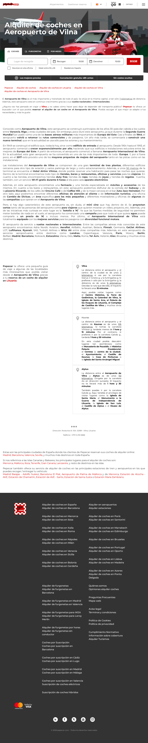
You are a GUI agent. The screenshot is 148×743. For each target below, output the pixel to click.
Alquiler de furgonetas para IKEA (61, 612)
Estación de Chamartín (22, 477)
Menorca (8, 463)
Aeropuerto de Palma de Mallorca (82, 474)
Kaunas (85, 317)
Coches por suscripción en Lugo (60, 661)
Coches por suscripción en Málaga (62, 672)
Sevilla (38, 455)
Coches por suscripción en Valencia (62, 680)
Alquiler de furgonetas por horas (61, 627)
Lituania (12, 280)
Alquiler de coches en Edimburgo (108, 531)
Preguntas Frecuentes (102, 597)
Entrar (129, 4)
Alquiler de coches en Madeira (106, 562)
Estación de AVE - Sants (49, 477)
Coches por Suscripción (55, 642)
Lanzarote (62, 463)
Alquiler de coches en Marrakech (108, 527)
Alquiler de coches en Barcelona (61, 508)
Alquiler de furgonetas (55, 585)
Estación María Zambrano (109, 477)
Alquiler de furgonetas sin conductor (57, 633)
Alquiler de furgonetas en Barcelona (57, 591)
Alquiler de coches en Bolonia (59, 562)
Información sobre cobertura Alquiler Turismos (106, 637)
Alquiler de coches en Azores (105, 570)
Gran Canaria (48, 463)
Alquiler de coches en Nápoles (59, 539)
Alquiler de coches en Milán (58, 542)
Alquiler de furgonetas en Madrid (61, 600)
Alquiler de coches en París (104, 516)
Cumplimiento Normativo (104, 632)
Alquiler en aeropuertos (103, 504)
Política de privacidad (101, 624)
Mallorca (19, 463)
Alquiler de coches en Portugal (107, 547)
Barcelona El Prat (50, 474)
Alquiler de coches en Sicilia (58, 554)
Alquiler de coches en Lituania (55, 87)
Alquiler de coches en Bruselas (107, 539)
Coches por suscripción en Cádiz (61, 657)
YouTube (83, 719)
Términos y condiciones (102, 612)
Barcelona (18, 455)
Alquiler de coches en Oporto (106, 551)
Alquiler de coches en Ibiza (57, 519)
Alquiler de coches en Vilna (88, 87)
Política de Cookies (100, 620)
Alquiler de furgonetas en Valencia (62, 604)
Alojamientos (56, 4)
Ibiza (27, 463)
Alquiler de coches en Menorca (60, 516)
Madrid (7, 455)
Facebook (64, 719)
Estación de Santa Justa (78, 477)
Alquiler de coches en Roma (58, 531)
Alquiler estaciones (100, 508)
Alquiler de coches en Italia (58, 527)
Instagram (92, 719)
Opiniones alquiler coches (104, 589)
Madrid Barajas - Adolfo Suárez (21, 474)
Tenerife (35, 463)
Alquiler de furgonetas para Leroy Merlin (62, 618)
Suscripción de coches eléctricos (61, 684)
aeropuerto (110, 321)
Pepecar (8, 87)
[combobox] (14, 61)
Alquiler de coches (26, 87)
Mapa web (95, 600)
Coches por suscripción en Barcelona (57, 648)
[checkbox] (20, 68)
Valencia (29, 455)
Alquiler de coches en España (59, 504)
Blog (55, 719)
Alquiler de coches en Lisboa (105, 559)
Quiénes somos (98, 585)
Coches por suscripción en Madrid (62, 669)
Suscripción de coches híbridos (60, 692)
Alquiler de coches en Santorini (107, 519)
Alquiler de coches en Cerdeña (60, 566)
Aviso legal (95, 609)
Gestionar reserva (77, 4)
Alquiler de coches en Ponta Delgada (105, 576)
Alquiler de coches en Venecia (59, 551)
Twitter (74, 719)
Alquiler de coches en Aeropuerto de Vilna (26, 91)
